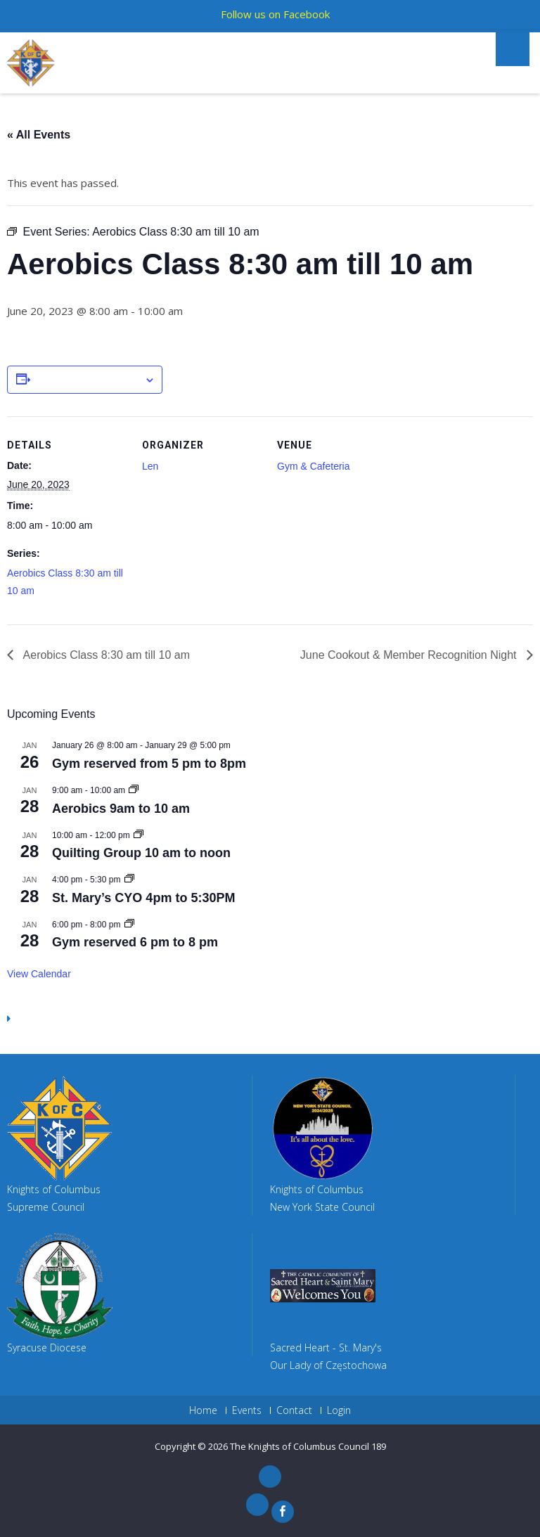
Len (150, 466)
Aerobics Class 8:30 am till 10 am (105, 655)
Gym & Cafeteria (313, 466)
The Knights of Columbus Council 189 (308, 1446)
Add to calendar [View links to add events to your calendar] (87, 380)
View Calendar (39, 973)
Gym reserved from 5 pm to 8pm (149, 764)
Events (247, 1410)
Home (203, 1410)
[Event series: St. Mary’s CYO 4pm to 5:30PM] (129, 880)
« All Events (38, 135)
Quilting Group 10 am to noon (141, 853)
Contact (294, 1410)
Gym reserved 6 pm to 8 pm (135, 942)
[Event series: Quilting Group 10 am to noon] (138, 835)
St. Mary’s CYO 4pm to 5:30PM (143, 898)
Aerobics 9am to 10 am (121, 809)
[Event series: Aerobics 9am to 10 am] (134, 790)
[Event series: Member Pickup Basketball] (129, 925)
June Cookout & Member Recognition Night (410, 655)
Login (339, 1410)
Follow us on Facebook (275, 14)
